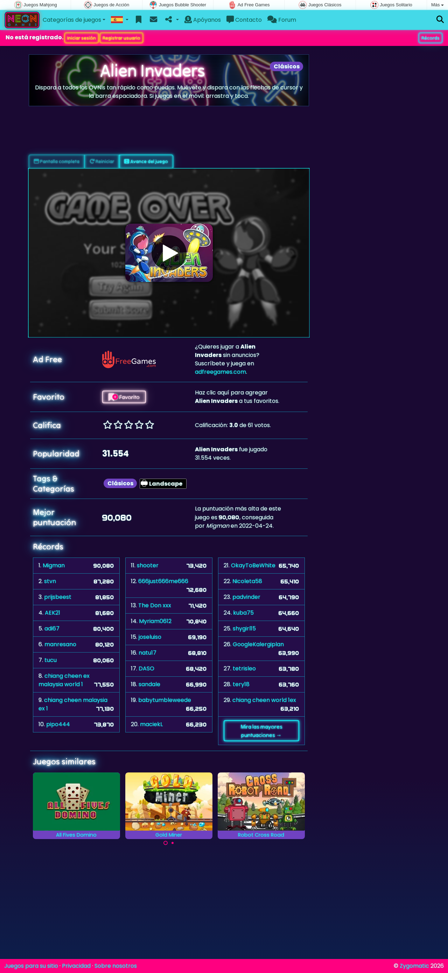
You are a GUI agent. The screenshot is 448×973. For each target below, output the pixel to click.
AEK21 (52, 613)
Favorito (124, 396)
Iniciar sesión (81, 38)
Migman (54, 565)
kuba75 (243, 613)
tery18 (241, 684)
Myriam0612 (155, 621)
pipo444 (58, 724)
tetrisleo (244, 668)
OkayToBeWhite (253, 565)
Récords (430, 38)
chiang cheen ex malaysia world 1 (64, 680)
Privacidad (76, 966)
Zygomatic (414, 966)
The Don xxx (154, 605)
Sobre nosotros (115, 966)
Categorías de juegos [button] (72, 20)
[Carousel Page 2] (172, 843)
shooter (148, 565)
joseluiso (150, 637)
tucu (50, 660)
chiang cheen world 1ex (264, 700)
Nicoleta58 (247, 581)
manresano (60, 644)
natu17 (147, 653)
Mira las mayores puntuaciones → (261, 730)
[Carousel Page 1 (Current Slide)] (165, 843)
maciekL (151, 724)
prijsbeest (57, 597)
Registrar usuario (121, 38)
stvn (50, 581)
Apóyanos (202, 20)
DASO (146, 668)
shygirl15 (244, 628)
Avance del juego (146, 161)
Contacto (244, 20)
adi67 (51, 628)
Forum (281, 20)
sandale (149, 684)
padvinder (246, 597)
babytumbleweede (164, 700)
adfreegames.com (220, 372)
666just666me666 (163, 581)
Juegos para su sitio (31, 966)
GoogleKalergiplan (258, 644)
